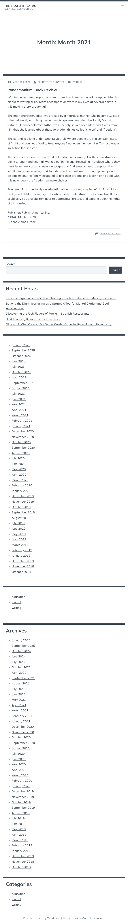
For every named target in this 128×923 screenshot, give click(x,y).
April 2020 (19, 474)
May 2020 (19, 469)
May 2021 (19, 404)
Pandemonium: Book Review (32, 90)
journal (16, 602)
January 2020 (21, 491)
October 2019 (21, 507)
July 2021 (18, 393)
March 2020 (20, 480)
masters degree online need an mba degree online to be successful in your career (61, 298)
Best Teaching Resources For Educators (33, 319)
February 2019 (22, 550)
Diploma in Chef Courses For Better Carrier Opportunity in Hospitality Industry (59, 324)
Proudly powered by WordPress (42, 918)
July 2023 (18, 366)
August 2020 (21, 453)
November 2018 (23, 566)
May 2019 (19, 534)
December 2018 (23, 561)
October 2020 (21, 442)
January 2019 (21, 555)
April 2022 (19, 377)
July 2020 (18, 458)
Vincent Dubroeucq (93, 918)
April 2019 (19, 539)
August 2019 (21, 518)
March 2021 (20, 415)
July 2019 (18, 523)
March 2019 (20, 545)
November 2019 (23, 501)
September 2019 (23, 512)
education (18, 597)
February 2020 (22, 485)
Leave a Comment (110, 233)
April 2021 (19, 410)
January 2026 (21, 345)
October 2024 (21, 356)
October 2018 (21, 572)
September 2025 (23, 350)
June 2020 (19, 464)
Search (11, 264)
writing (77, 82)
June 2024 (19, 361)
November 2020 (23, 437)
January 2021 (21, 426)
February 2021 (22, 420)
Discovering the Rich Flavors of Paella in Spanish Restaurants (47, 313)
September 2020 (23, 447)
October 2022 (21, 372)
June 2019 (19, 528)
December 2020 (23, 431)
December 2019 (23, 496)
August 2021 (21, 388)
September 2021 (23, 383)
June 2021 (19, 399)
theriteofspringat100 (20, 5)
